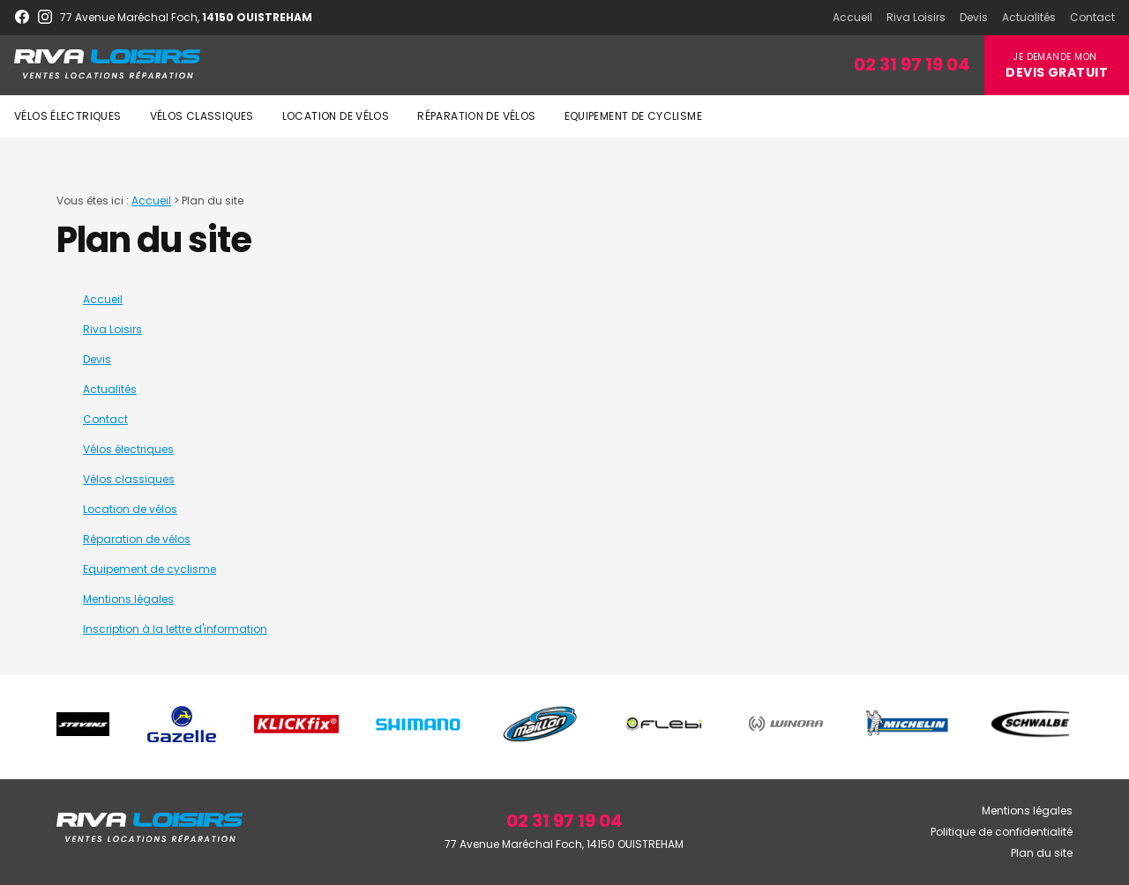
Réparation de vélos (476, 115)
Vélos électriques (68, 115)
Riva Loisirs (916, 17)
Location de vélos (336, 115)
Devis (974, 17)
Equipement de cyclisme (633, 115)
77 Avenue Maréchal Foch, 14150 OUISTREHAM (564, 844)
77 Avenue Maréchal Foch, (186, 17)
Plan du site (1042, 852)
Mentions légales (128, 598)
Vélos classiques (202, 115)
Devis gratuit (1057, 72)
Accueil (852, 17)
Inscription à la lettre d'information (175, 628)
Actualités (1029, 17)
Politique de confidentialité (1002, 831)
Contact (1092, 17)
